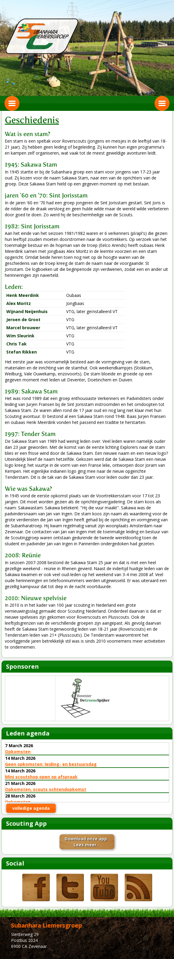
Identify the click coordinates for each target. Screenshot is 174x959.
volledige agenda (31, 808)
